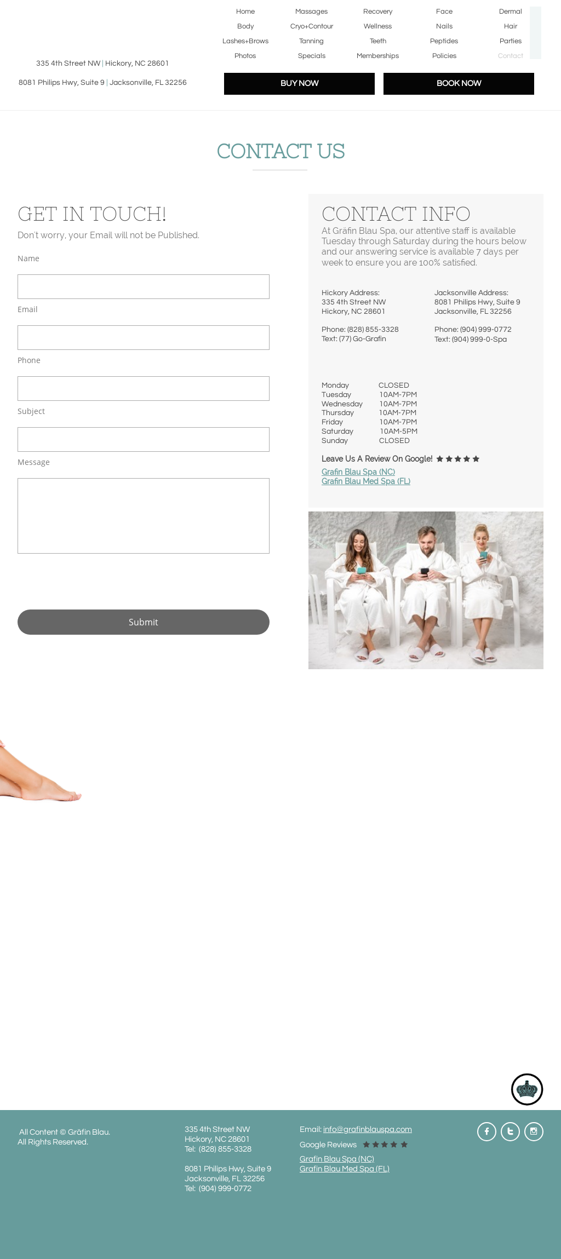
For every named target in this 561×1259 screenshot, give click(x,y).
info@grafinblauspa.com (367, 1129)
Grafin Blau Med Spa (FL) (366, 481)
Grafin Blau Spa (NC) (358, 472)
